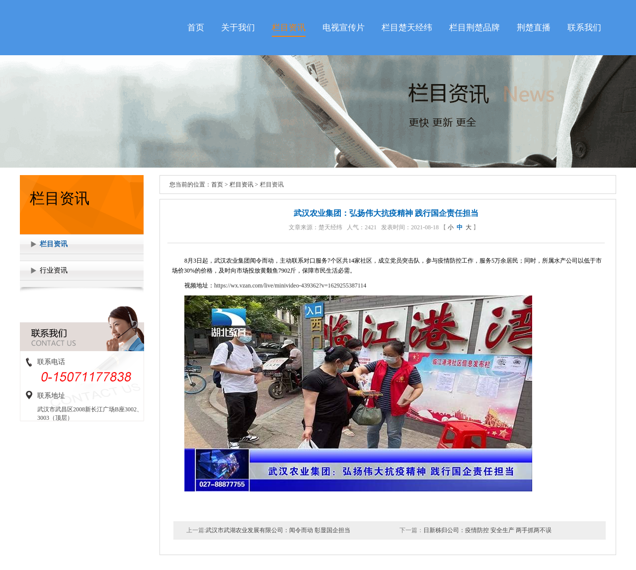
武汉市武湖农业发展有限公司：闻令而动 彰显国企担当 (278, 530)
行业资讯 (54, 270)
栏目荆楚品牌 (474, 27)
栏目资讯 (289, 27)
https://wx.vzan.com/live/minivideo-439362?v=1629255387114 (290, 285)
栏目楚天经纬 (407, 27)
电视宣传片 (343, 27)
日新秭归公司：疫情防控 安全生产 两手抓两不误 (487, 530)
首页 (195, 27)
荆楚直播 (534, 27)
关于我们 (238, 27)
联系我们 (584, 27)
